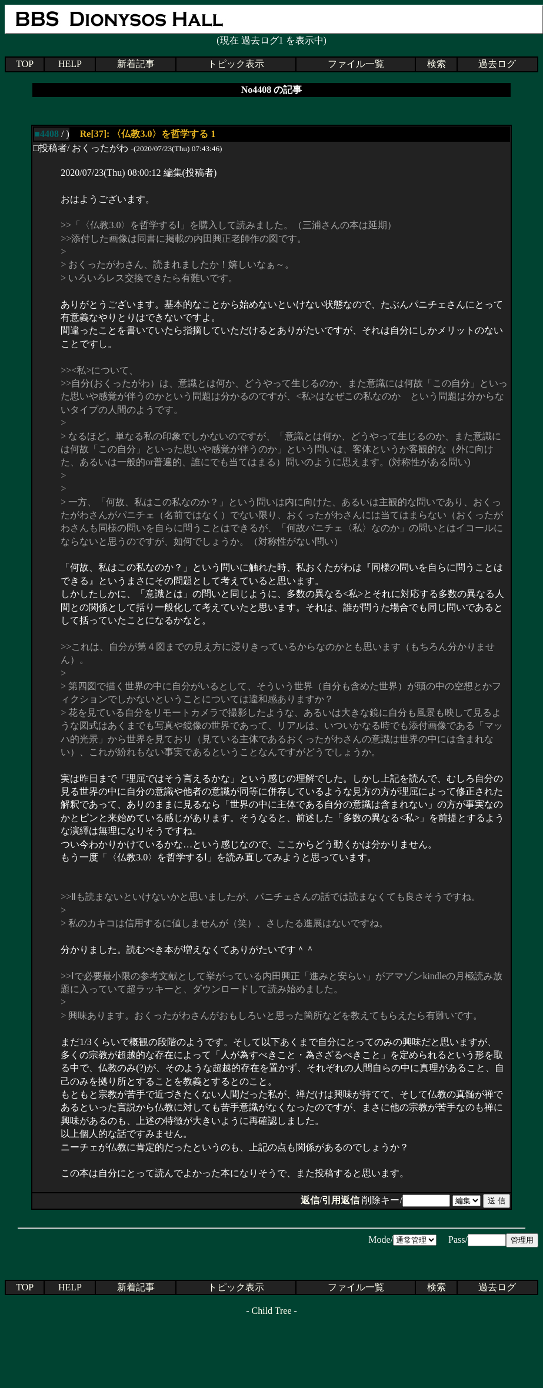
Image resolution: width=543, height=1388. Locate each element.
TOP (25, 64)
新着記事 (136, 64)
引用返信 (340, 1200)
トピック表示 (236, 64)
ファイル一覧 (356, 64)
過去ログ (497, 64)
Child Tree (271, 1311)
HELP (70, 64)
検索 (436, 64)
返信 (310, 1200)
